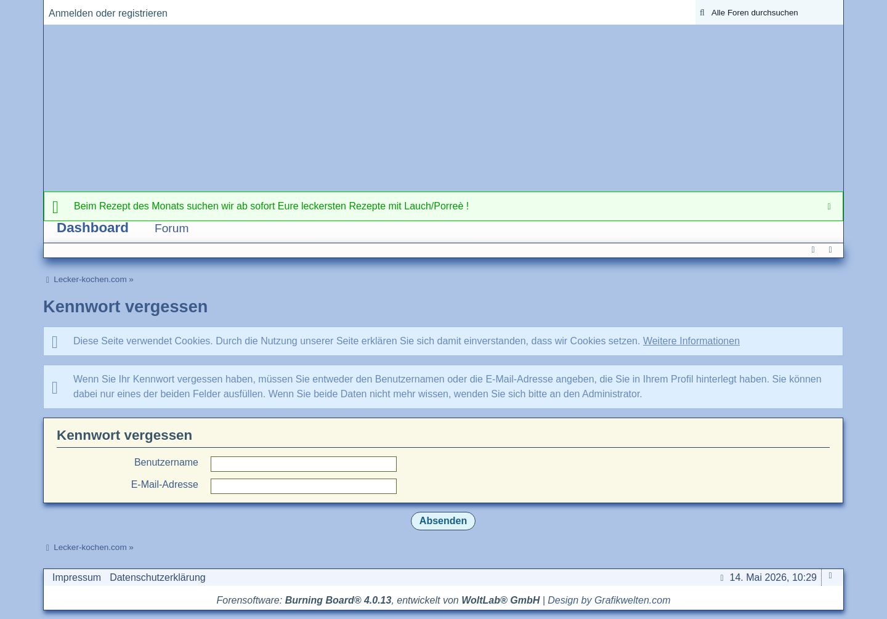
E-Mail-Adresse (164, 484)
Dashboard (93, 227)
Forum (171, 228)
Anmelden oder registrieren (108, 13)
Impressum (76, 577)
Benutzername (166, 462)
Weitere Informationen (691, 341)
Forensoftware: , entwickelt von (378, 600)
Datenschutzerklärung (158, 577)
